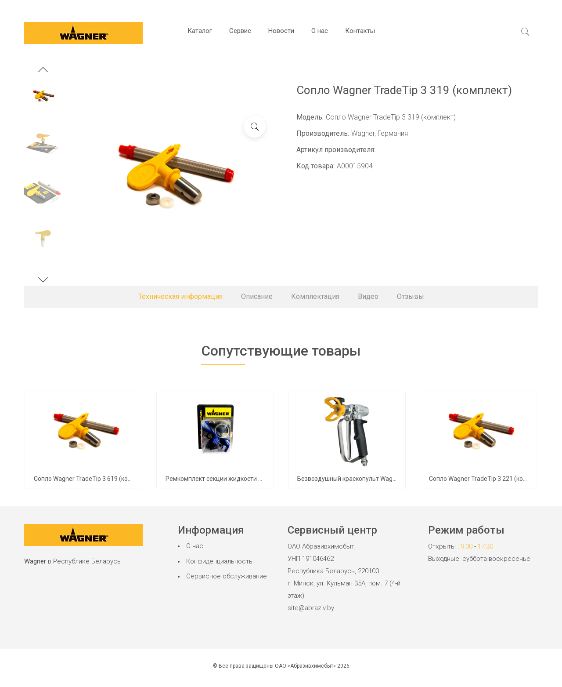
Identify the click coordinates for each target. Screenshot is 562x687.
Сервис (240, 31)
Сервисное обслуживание (226, 576)
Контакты (360, 31)
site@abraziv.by (311, 608)
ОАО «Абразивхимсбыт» (305, 666)
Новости (281, 31)
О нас (319, 31)
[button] (43, 71)
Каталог (199, 31)
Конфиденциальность (219, 561)
